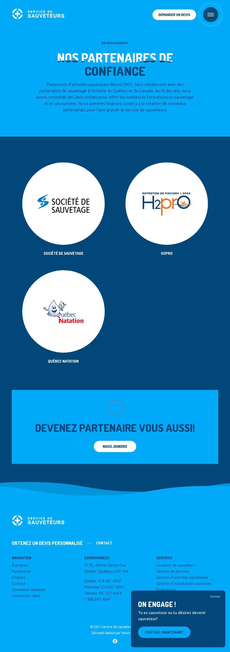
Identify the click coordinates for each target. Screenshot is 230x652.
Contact (18, 583)
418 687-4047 (109, 581)
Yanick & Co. (130, 633)
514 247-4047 (112, 587)
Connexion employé (28, 589)
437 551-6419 (110, 593)
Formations (166, 589)
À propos (20, 565)
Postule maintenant (164, 632)
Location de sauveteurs (176, 565)
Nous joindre (115, 446)
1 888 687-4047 (97, 599)
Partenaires (21, 571)
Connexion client (26, 596)
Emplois (18, 577)
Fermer (215, 596)
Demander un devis (174, 14)
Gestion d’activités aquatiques (182, 577)
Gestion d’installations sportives (184, 583)
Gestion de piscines (172, 571)
